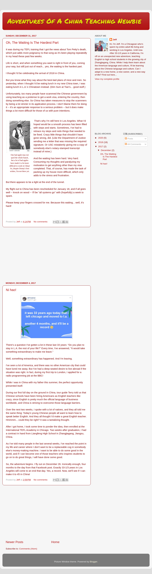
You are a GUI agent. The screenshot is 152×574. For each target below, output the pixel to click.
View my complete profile (107, 79)
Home (55, 542)
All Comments (133, 144)
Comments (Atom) (28, 548)
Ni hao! (11, 290)
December (106, 150)
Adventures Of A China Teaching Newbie (74, 21)
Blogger (93, 561)
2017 (101, 146)
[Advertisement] (46, 254)
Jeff (115, 39)
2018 (101, 142)
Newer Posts (14, 542)
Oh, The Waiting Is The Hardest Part (32, 42)
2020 (101, 138)
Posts (129, 138)
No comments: (41, 221)
